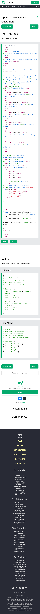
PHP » (5, 241)
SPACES (20, 445)
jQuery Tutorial (20, 494)
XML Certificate (20, 580)
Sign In (20, 392)
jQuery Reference (19, 523)
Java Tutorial (20, 490)
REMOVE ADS (20, 251)
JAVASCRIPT (22, 6)
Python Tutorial (20, 483)
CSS (13, 6)
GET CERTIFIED (20, 450)
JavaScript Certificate (20, 564)
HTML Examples (19, 532)
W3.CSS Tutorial (20, 485)
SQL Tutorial (20, 481)
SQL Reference (19, 508)
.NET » (13, 241)
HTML (8, 6)
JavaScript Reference (19, 506)
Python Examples (19, 541)
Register (23, 402)
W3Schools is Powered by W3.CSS (22, 610)
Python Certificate (20, 570)
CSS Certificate (20, 562)
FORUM (16, 592)
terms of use (13, 606)
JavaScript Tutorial (20, 477)
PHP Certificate (20, 571)
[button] (17, 2)
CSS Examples (19, 533)
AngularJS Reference (19, 521)
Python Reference (19, 510)
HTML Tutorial (20, 474)
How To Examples (19, 537)
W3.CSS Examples (19, 542)
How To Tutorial (20, 479)
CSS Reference (19, 505)
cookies (19, 606)
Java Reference (19, 519)
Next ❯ (34, 26)
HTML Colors (19, 517)
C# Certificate (20, 579)
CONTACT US (20, 463)
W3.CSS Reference (19, 512)
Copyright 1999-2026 (13, 608)
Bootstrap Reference (19, 514)
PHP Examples (19, 546)
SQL (29, 6)
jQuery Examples (19, 551)
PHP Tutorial (20, 488)
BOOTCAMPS (20, 459)
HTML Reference (19, 503)
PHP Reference (19, 515)
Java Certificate (20, 575)
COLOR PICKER (20, 409)
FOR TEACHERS (20, 454)
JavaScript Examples (19, 535)
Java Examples (19, 548)
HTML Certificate (20, 561)
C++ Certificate (20, 577)
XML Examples (19, 550)
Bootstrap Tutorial (20, 486)
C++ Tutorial (20, 492)
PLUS (20, 441)
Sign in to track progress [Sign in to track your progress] (20, 373)
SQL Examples (19, 539)
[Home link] (3, 2)
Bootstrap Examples (19, 544)
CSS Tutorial (20, 476)
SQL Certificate (20, 568)
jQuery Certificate (20, 573)
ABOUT (22, 592)
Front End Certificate (20, 566)
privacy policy (26, 606)
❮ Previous (7, 26)
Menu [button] (11, 2)
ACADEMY (19, 595)
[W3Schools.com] (20, 436)
